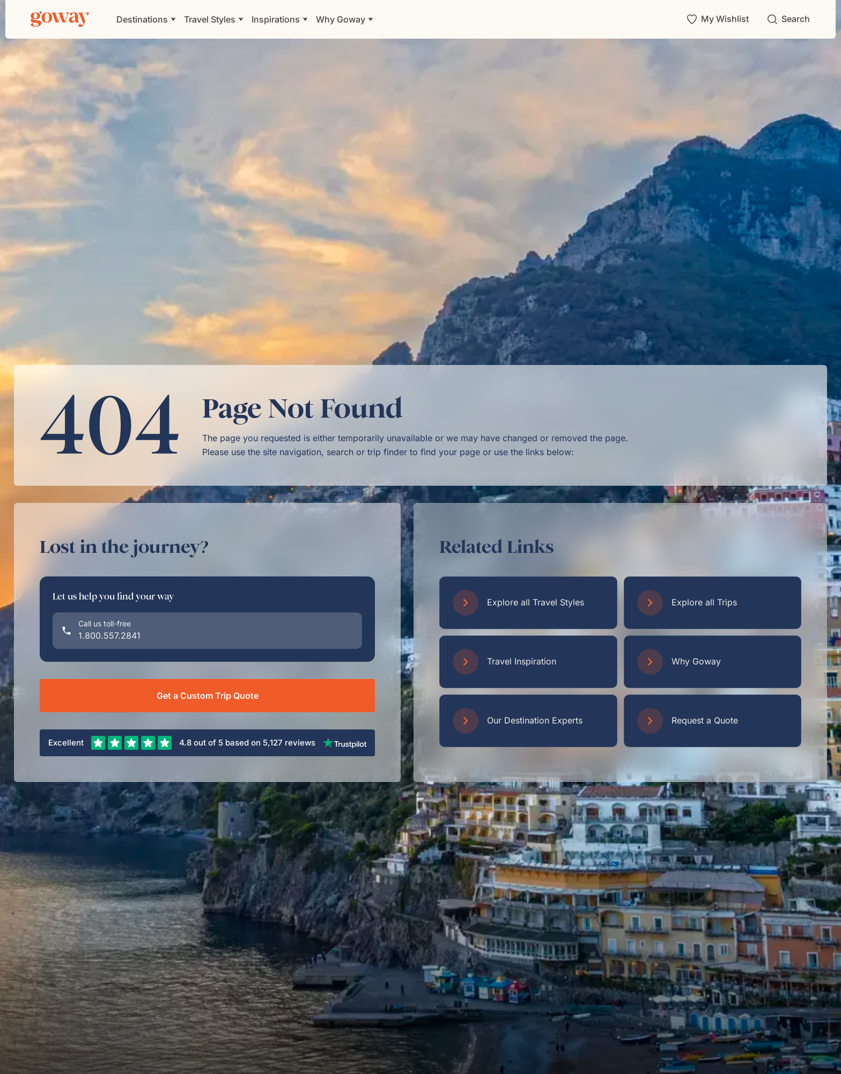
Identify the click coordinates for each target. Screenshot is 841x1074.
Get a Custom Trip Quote (208, 695)
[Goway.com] (60, 19)
